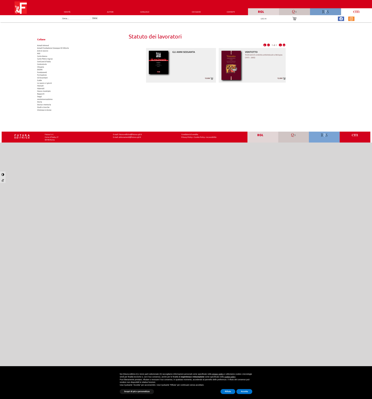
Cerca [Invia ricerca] (95, 18)
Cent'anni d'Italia (44, 61)
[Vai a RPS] (324, 137)
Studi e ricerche (43, 107)
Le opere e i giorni (44, 83)
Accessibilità (211, 137)
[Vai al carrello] (294, 18)
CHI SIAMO (196, 12)
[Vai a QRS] (293, 137)
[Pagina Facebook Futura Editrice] (341, 18)
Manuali (40, 85)
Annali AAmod (43, 45)
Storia (39, 102)
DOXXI (40, 69)
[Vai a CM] (355, 137)
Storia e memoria (44, 104)
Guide (39, 80)
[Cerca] (76, 18)
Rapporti (40, 94)
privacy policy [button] (218, 374)
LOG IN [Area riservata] (263, 18)
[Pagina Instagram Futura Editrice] (351, 18)
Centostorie (42, 64)
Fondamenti (42, 72)
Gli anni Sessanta (183, 51)
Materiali (40, 88)
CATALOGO (144, 12)
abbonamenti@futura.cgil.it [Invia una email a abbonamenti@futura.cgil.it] (130, 137)
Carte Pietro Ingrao (45, 59)
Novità (67, 12)
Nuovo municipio (44, 91)
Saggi (39, 96)
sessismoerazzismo (45, 99)
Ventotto (251, 51)
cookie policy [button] (229, 377)
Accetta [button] (244, 391)
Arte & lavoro (42, 51)
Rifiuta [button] (228, 391)
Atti (38, 53)
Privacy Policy (186, 137)
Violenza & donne (44, 110)
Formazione (42, 75)
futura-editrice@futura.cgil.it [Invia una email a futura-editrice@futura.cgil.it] (130, 134)
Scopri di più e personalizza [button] (137, 391)
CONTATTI (231, 12)
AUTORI (110, 12)
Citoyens (40, 67)
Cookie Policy (199, 137)
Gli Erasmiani (42, 77)
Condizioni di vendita (189, 134)
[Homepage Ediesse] (22, 136)
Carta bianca (42, 56)
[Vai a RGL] (262, 137)
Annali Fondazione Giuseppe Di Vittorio (53, 48)
